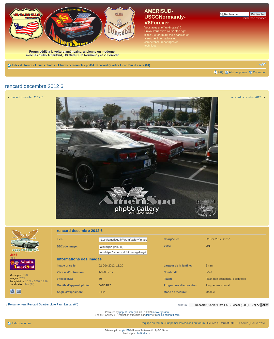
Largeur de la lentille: (178, 265)
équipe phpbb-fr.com (167, 315)
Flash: (168, 278)
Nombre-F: (171, 272)
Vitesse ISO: (65, 278)
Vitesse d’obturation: (70, 272)
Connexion (259, 72)
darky (148, 315)
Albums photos (45, 65)
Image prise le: (66, 265)
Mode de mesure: (175, 291)
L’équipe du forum (152, 323)
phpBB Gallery (127, 312)
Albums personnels (70, 65)
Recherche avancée (253, 18)
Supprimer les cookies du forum (185, 323)
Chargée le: (171, 239)
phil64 (90, 65)
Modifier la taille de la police (262, 64)
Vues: (167, 245)
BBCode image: (67, 246)
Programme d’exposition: (180, 285)
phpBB (126, 330)
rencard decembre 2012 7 (27, 97)
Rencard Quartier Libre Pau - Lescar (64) (123, 65)
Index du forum (22, 65)
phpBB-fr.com (143, 333)
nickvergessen (161, 312)
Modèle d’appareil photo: (73, 285)
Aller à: (182, 304)
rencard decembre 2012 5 (247, 97)
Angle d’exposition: (70, 291)
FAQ (220, 72)
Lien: (60, 239)
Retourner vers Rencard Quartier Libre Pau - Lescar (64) (43, 304)
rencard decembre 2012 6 (34, 86)
